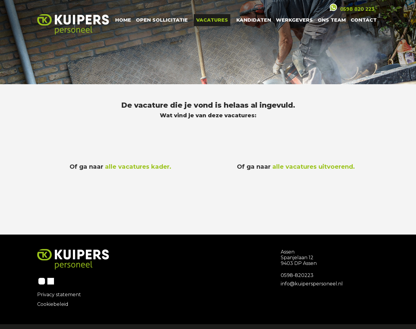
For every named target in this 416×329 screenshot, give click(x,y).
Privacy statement (59, 294)
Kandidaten (253, 20)
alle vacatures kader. (138, 166)
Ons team (332, 20)
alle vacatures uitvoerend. (313, 166)
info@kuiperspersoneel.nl (312, 284)
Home (123, 20)
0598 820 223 (357, 9)
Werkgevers (294, 20)
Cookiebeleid (52, 304)
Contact (364, 20)
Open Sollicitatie (162, 20)
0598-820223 (297, 275)
